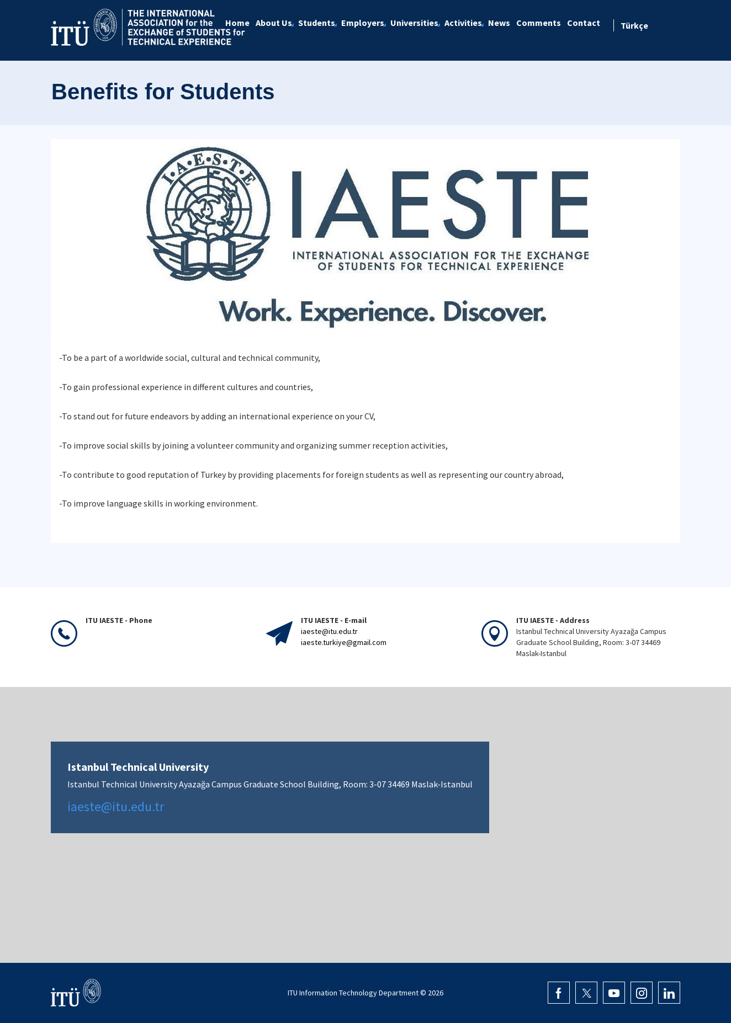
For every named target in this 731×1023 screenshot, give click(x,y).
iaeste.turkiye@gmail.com (343, 642)
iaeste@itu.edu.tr (329, 631)
